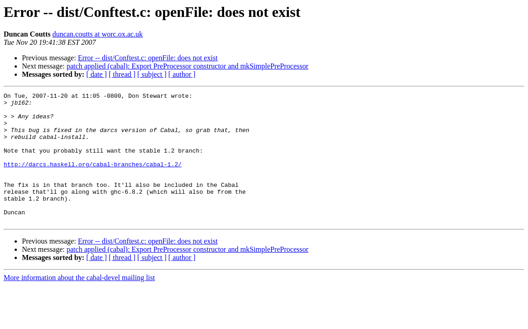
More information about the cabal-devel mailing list (79, 304)
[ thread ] (122, 74)
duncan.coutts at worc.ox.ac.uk (97, 34)
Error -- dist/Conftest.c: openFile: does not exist (148, 58)
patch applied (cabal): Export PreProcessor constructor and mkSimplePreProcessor (187, 66)
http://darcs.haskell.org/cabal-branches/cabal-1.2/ (93, 179)
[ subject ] (152, 74)
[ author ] (182, 74)
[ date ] (96, 74)
